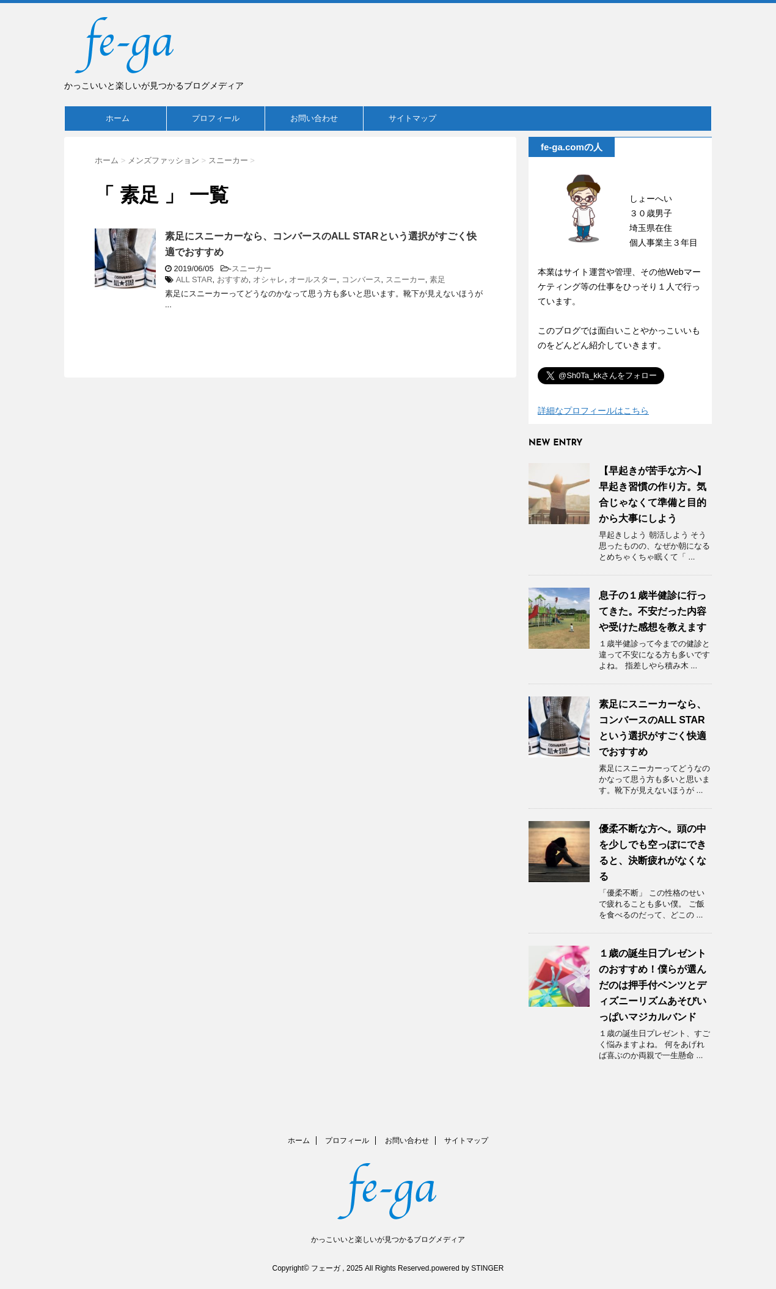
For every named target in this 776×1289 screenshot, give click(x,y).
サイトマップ (412, 118)
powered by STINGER (467, 1268)
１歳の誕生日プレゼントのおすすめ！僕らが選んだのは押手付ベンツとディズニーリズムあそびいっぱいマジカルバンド (652, 985)
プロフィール (216, 118)
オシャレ (269, 279)
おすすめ (233, 279)
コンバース (361, 279)
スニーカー (251, 268)
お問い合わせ (314, 118)
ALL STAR (194, 279)
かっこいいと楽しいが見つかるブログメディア (388, 1239)
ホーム (118, 118)
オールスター (313, 279)
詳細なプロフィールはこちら (593, 410)
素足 (437, 279)
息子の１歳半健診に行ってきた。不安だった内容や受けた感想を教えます (652, 611)
